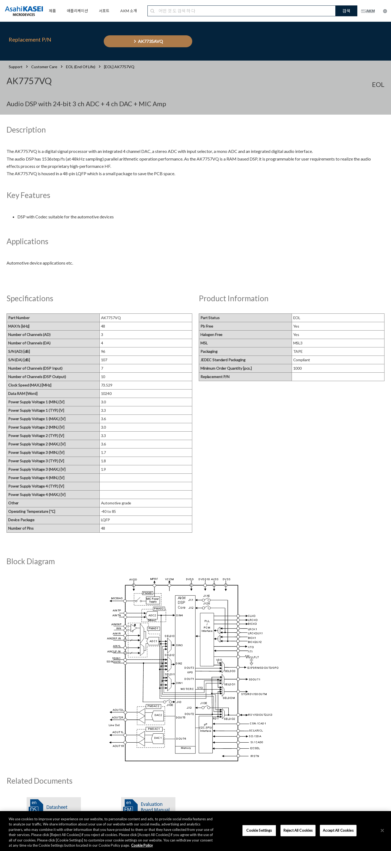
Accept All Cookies (338, 830)
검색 (346, 10)
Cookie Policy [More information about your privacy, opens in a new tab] (142, 845)
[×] (382, 831)
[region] (195, 831)
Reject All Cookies (298, 830)
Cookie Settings (259, 830)
